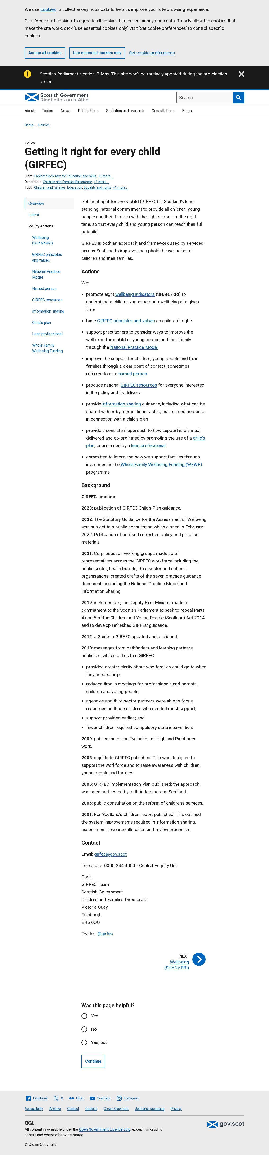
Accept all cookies (45, 53)
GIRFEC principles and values (47, 257)
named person (132, 373)
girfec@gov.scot (110, 854)
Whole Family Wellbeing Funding (47, 348)
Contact (73, 1109)
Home (29, 125)
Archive (55, 1109)
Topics (47, 111)
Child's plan (41, 322)
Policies (44, 125)
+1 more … (105, 176)
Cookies (91, 1109)
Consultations (163, 111)
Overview (36, 203)
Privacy (176, 1109)
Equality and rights (97, 187)
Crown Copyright (116, 1109)
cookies (48, 9)
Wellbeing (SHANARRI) (42, 240)
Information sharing (48, 311)
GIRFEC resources (47, 300)
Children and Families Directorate (67, 182)
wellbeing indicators (135, 294)
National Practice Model (46, 274)
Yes (94, 1016)
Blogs (187, 111)
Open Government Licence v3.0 (104, 1129)
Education (74, 187)
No (94, 1029)
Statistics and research (125, 111)
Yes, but (99, 1042)
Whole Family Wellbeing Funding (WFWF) (161, 464)
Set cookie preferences (152, 53)
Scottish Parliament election (67, 74)
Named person (44, 288)
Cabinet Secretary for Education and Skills (65, 176)
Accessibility (34, 1109)
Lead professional (47, 334)
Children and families (50, 187)
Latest (33, 215)
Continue (93, 1061)
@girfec (105, 933)
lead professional (148, 445)
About (29, 111)
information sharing (121, 404)
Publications (88, 111)
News (65, 111)
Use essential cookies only (97, 53)
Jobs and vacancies (149, 1109)
